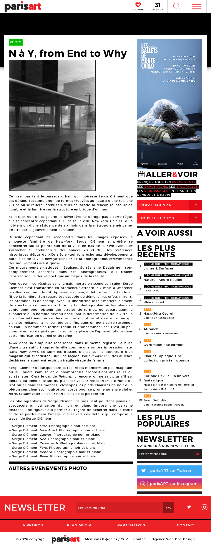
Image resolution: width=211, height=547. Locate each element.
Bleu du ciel (154, 302)
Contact (186, 525)
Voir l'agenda (171, 205)
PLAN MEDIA (79, 525)
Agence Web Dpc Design (174, 539)
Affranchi (151, 329)
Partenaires (131, 525)
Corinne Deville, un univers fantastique (166, 378)
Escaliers (151, 291)
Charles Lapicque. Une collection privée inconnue (166, 358)
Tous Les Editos (171, 218)
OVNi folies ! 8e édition (163, 345)
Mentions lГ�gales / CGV (106, 539)
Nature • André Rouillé (163, 280)
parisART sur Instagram (169, 483)
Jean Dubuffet (156, 400)
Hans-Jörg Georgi (158, 313)
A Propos (33, 525)
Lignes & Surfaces (159, 268)
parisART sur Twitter (164, 471)
